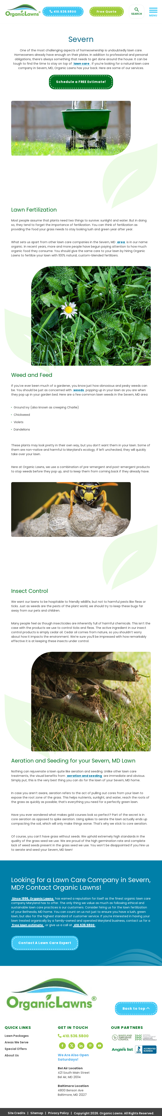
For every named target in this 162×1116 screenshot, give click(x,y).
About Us (12, 1053)
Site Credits (16, 1111)
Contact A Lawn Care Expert (46, 943)
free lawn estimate (27, 925)
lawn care (81, 63)
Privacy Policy (59, 1111)
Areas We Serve (16, 1040)
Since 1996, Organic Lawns (32, 899)
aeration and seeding (84, 776)
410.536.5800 (63, 11)
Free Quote (107, 11)
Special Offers (16, 1046)
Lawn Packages (17, 1033)
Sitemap (36, 1111)
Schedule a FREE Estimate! (81, 82)
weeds (78, 390)
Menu (153, 15)
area (121, 242)
